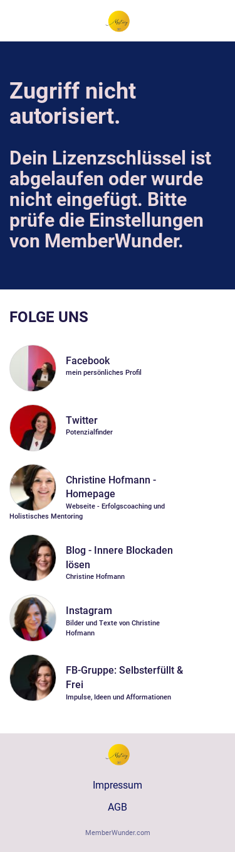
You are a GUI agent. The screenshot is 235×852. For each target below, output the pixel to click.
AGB (117, 807)
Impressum (117, 785)
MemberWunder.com (117, 833)
